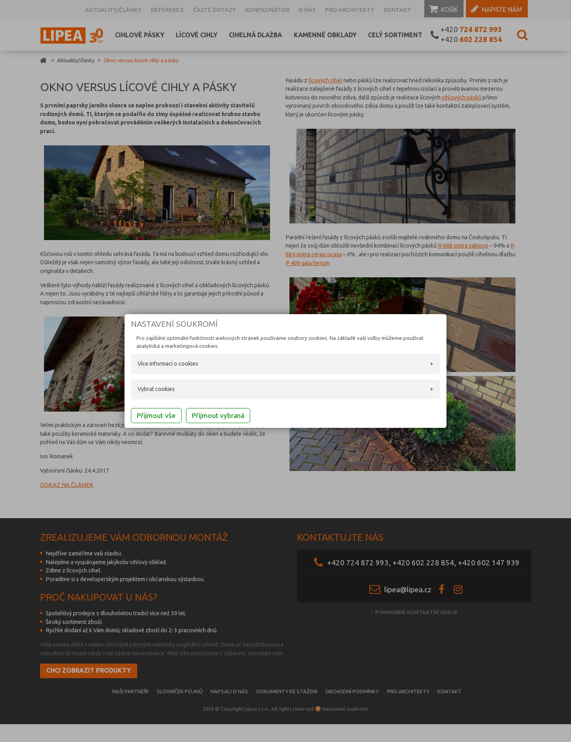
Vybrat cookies (146, 390)
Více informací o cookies (158, 364)
